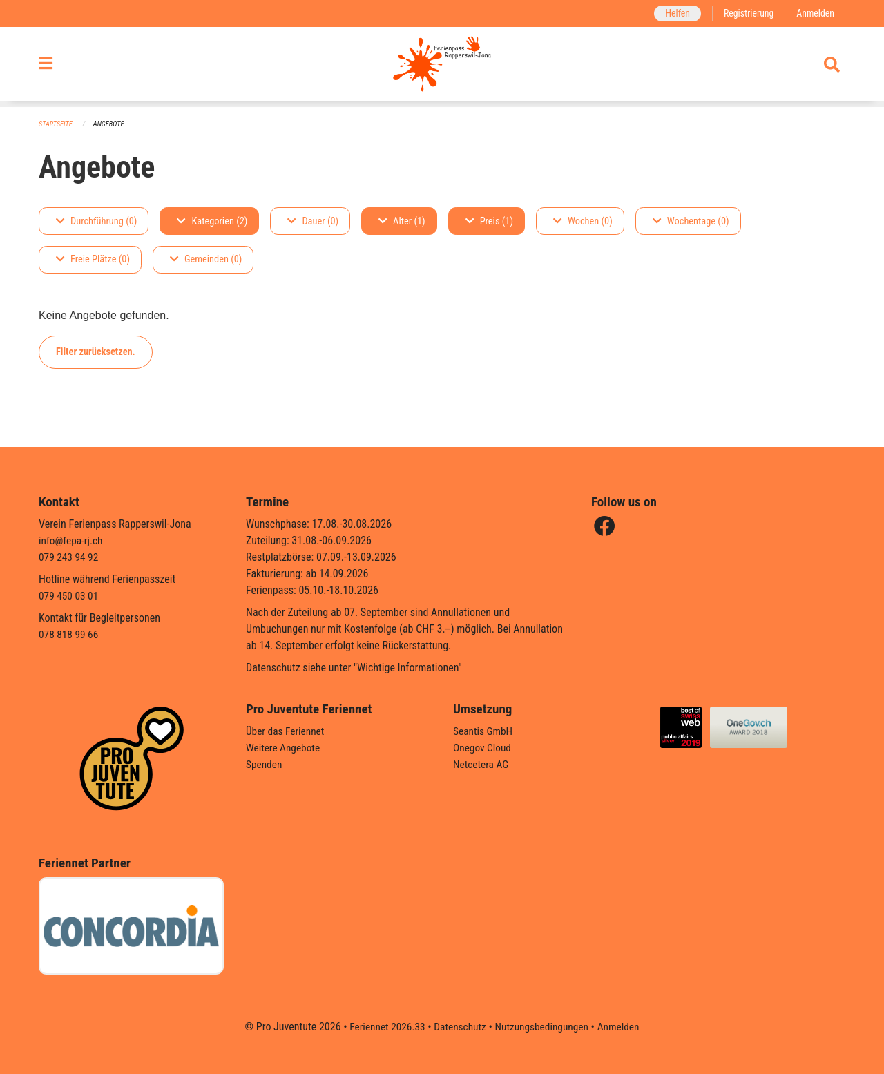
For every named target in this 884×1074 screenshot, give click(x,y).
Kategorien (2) (212, 221)
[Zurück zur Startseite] (442, 68)
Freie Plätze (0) (93, 260)
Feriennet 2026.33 (383, 1026)
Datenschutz (459, 1026)
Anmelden (814, 13)
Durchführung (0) (96, 221)
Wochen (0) (583, 221)
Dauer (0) (312, 221)
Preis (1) (489, 221)
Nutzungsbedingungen (543, 1026)
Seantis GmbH (484, 731)
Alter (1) (401, 221)
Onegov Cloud (483, 747)
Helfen (673, 13)
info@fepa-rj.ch (72, 540)
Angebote (111, 124)
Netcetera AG (482, 764)
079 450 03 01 (70, 595)
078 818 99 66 (70, 634)
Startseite (57, 124)
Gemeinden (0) (206, 260)
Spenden (265, 764)
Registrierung (746, 13)
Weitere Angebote (284, 747)
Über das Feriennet (286, 731)
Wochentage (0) (691, 221)
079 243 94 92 (70, 557)
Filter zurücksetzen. (95, 352)
